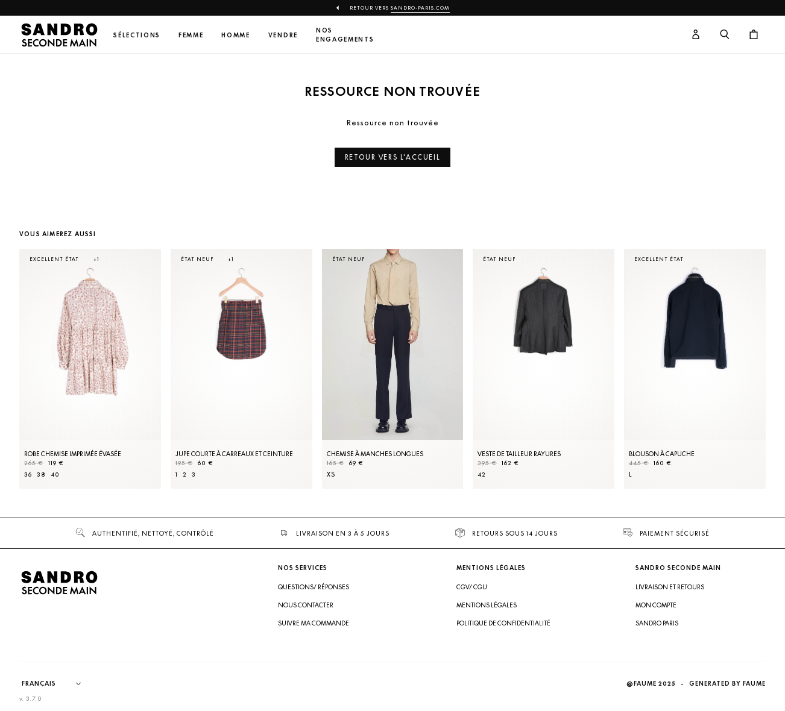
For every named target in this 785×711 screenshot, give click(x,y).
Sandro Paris (656, 623)
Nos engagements (345, 35)
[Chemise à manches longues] (393, 369)
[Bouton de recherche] (725, 35)
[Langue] (57, 684)
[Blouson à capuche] (695, 369)
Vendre (283, 35)
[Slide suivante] (742, 381)
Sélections (136, 35)
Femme (190, 35)
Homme (235, 35)
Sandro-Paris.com (420, 8)
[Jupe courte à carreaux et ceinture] (241, 369)
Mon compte (655, 605)
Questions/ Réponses (313, 586)
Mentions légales (486, 605)
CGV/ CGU (471, 586)
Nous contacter (305, 605)
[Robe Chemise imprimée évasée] (90, 369)
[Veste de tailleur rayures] (543, 369)
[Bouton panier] (754, 35)
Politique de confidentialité (503, 623)
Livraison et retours (669, 586)
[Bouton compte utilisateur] (696, 35)
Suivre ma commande (313, 623)
